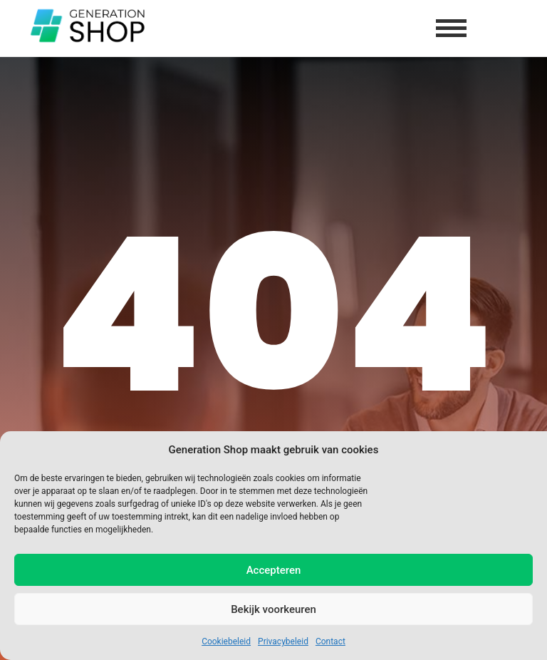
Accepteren (273, 570)
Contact (330, 641)
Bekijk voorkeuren (273, 609)
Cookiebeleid (226, 641)
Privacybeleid (283, 641)
